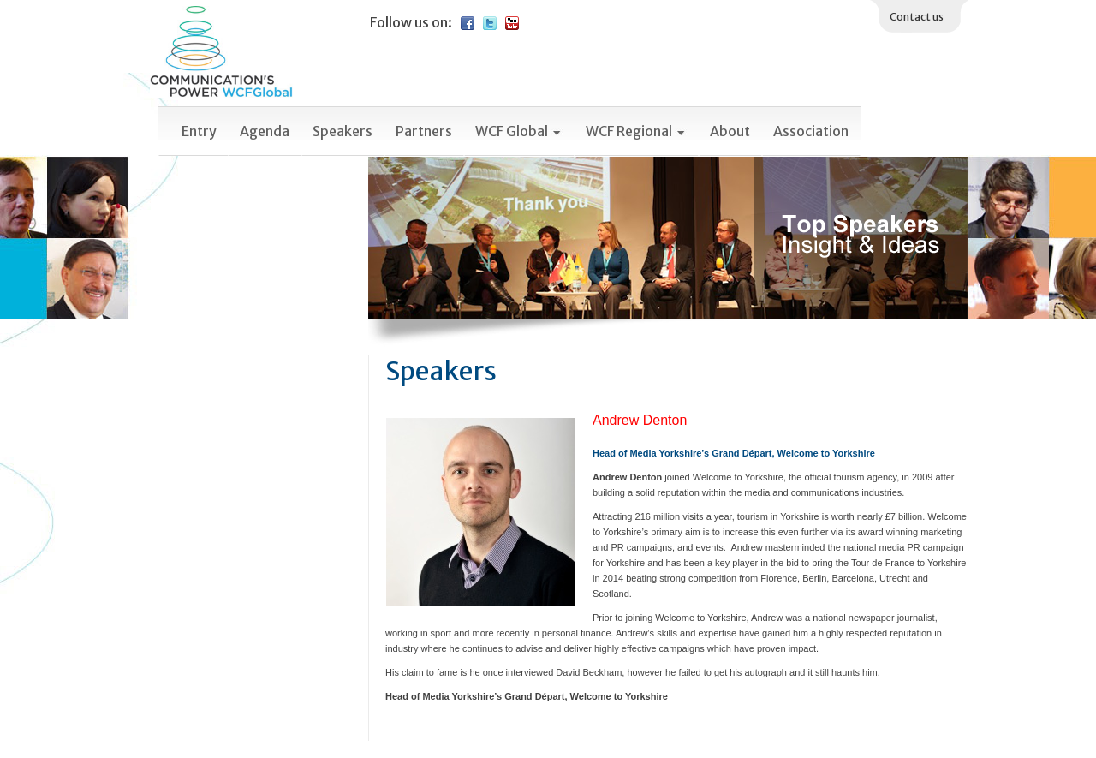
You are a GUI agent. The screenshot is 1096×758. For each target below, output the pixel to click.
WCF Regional (636, 131)
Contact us (917, 16)
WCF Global (519, 131)
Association (811, 131)
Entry (199, 131)
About (730, 131)
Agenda (264, 131)
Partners (424, 131)
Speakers (342, 131)
